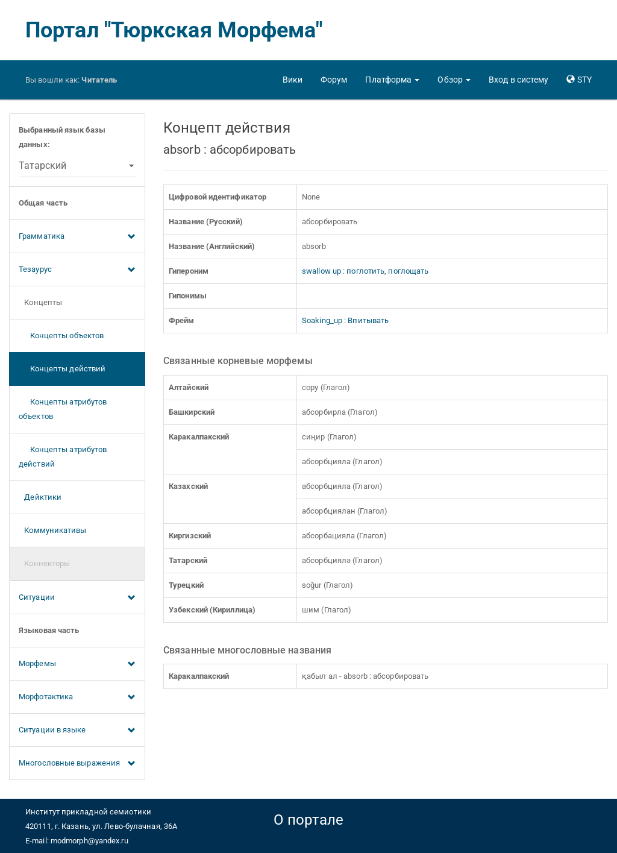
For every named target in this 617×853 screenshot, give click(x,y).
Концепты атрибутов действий (63, 456)
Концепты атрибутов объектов (63, 409)
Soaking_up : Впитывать (345, 320)
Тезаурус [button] (77, 270)
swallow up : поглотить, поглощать (365, 270)
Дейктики (40, 497)
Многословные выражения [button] (77, 764)
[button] (392, 79)
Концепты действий (62, 368)
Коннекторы (44, 563)
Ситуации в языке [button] (77, 730)
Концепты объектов (61, 335)
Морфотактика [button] (77, 697)
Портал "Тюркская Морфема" (174, 30)
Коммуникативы (53, 530)
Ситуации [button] (77, 598)
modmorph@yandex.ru (89, 840)
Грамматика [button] (77, 237)
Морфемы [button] (77, 664)
